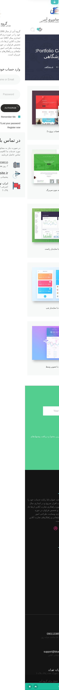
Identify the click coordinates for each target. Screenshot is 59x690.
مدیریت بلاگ (47, 575)
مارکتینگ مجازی (46, 580)
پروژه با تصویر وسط (29, 367)
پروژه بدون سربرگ (29, 190)
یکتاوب (22, 682)
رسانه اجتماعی (46, 554)
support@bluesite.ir (29, 642)
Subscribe (10, 410)
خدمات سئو (48, 544)
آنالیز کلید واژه (46, 590)
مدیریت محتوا (47, 570)
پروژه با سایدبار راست (29, 249)
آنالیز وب (49, 560)
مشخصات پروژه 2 (29, 131)
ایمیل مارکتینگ (46, 585)
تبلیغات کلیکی (47, 549)
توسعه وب (48, 565)
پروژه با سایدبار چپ (29, 308)
